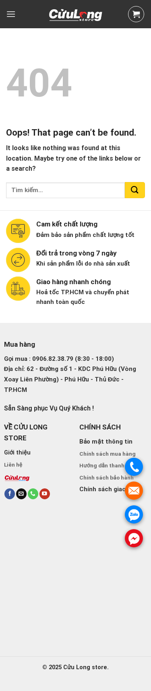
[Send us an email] (21, 493)
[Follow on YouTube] (44, 493)
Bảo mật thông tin (105, 441)
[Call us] (33, 493)
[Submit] (135, 190)
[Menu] (11, 14)
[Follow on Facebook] (9, 493)
